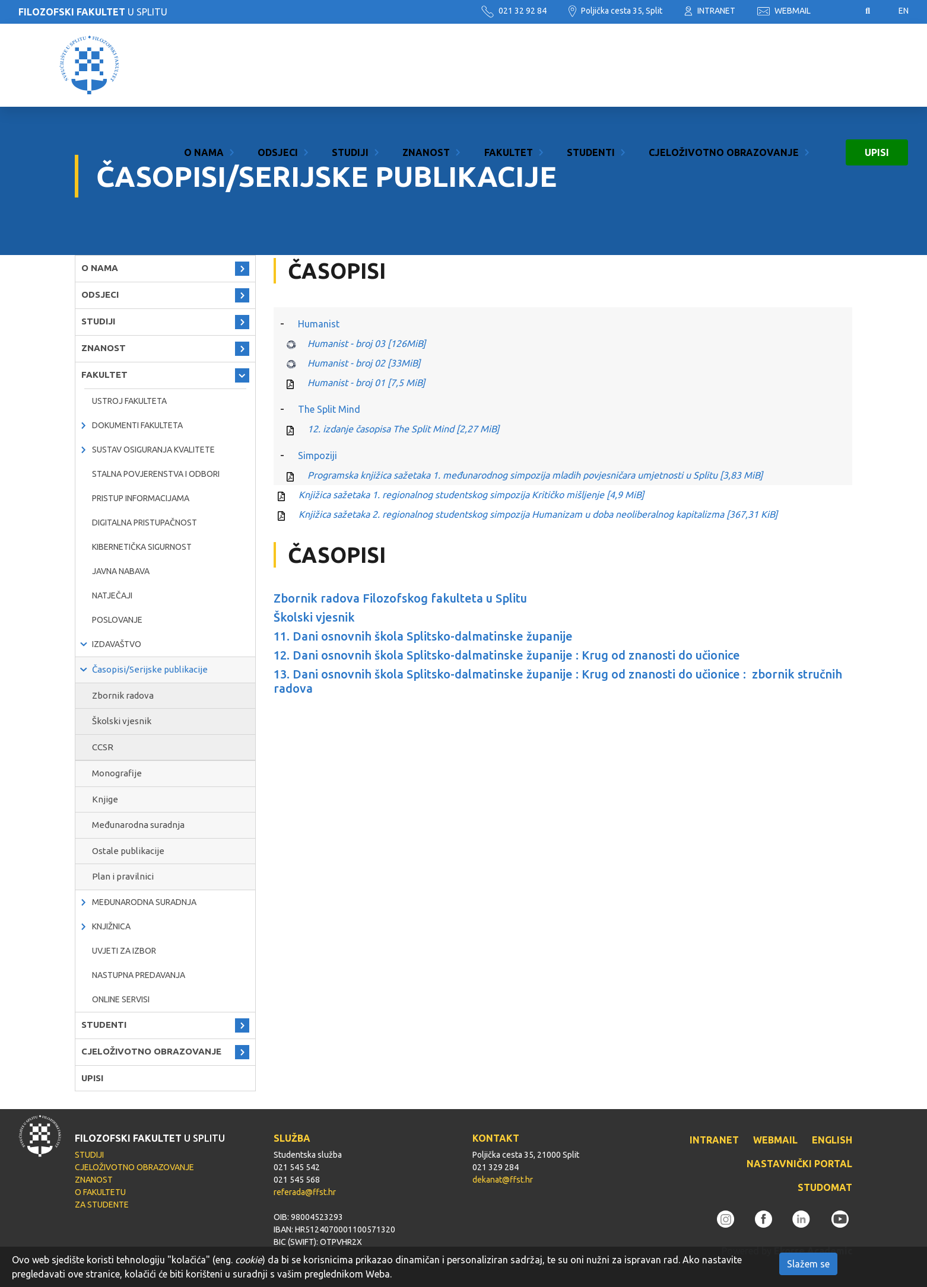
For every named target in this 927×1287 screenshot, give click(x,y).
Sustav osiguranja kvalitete (153, 449)
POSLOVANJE (117, 620)
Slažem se (808, 1264)
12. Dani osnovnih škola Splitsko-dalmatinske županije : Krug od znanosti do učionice (507, 655)
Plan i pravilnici (123, 876)
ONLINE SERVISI (121, 999)
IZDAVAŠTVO (116, 644)
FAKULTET (508, 65)
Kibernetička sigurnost (142, 547)
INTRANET (709, 10)
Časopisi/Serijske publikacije (150, 669)
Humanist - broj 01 (366, 382)
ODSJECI (278, 65)
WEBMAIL (784, 10)
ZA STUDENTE (102, 1204)
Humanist (318, 323)
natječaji (112, 595)
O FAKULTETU (100, 1192)
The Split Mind (329, 409)
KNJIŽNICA (111, 926)
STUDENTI (591, 65)
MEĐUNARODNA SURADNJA (144, 902)
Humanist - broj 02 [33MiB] (363, 363)
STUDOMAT (825, 1187)
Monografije (117, 773)
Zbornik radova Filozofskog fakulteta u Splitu (400, 598)
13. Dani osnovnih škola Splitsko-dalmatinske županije (423, 674)
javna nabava (121, 571)
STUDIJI (350, 65)
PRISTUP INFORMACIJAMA (140, 498)
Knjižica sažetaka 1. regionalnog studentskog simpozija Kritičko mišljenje (471, 494)
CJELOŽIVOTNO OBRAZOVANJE (724, 65)
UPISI (877, 65)
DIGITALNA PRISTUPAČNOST (144, 522)
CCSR (102, 747)
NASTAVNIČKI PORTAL (799, 1163)
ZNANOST (426, 65)
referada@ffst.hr (305, 1192)
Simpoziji (317, 455)
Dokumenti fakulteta (137, 425)
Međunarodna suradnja (138, 825)
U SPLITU (92, 12)
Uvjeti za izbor (124, 950)
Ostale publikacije (128, 851)
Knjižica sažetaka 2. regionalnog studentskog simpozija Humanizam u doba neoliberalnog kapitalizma (538, 514)
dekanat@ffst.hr (502, 1179)
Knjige (105, 799)
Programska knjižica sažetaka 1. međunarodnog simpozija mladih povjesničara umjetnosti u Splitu (535, 475)
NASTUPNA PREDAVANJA (138, 975)
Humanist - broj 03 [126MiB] (366, 343)
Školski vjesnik (121, 721)
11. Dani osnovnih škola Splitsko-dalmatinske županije (423, 636)
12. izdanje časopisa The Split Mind (403, 428)
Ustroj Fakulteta (129, 401)
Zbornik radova (123, 695)
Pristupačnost (838, 11)
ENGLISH (832, 1140)
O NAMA (204, 65)
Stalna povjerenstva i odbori (156, 474)
